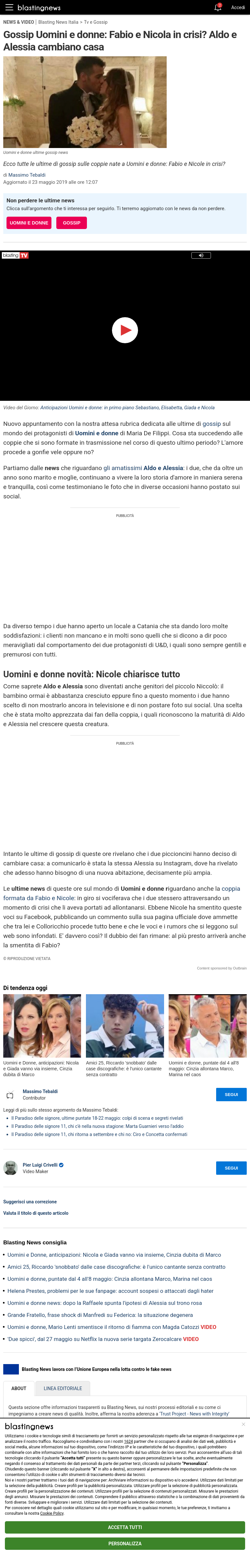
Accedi (238, 7)
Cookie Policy (51, 1513)
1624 (128, 1441)
